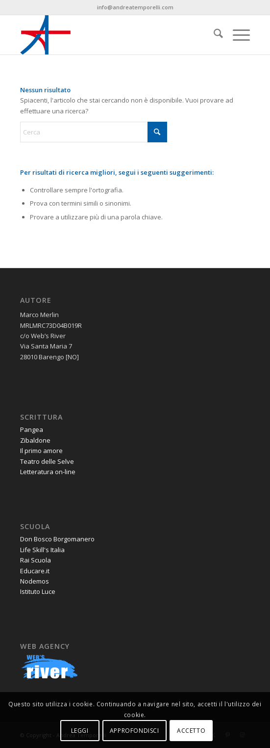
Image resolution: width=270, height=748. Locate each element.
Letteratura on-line (47, 471)
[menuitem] (213, 34)
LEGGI (80, 730)
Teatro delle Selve (47, 461)
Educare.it (34, 570)
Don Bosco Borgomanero (57, 538)
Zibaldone (35, 440)
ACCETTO (191, 730)
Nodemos (34, 581)
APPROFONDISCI (134, 730)
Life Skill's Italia (42, 549)
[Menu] (236, 34)
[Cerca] (213, 34)
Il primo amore (41, 450)
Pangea (31, 429)
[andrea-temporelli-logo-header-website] (112, 34)
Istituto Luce (37, 591)
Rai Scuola (35, 560)
